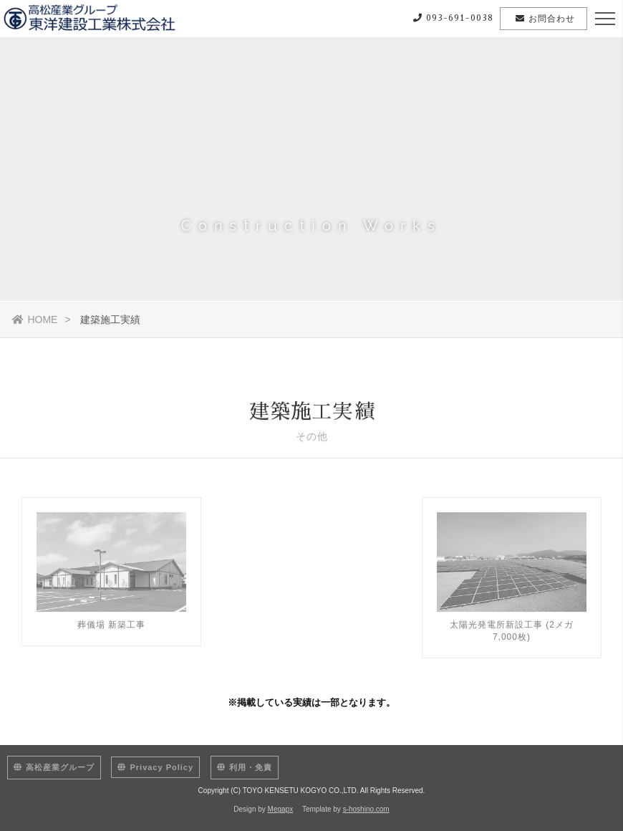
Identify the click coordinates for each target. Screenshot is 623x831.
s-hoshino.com (366, 809)
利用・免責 (244, 767)
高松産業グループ (54, 767)
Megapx (281, 809)
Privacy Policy (155, 767)
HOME (34, 319)
